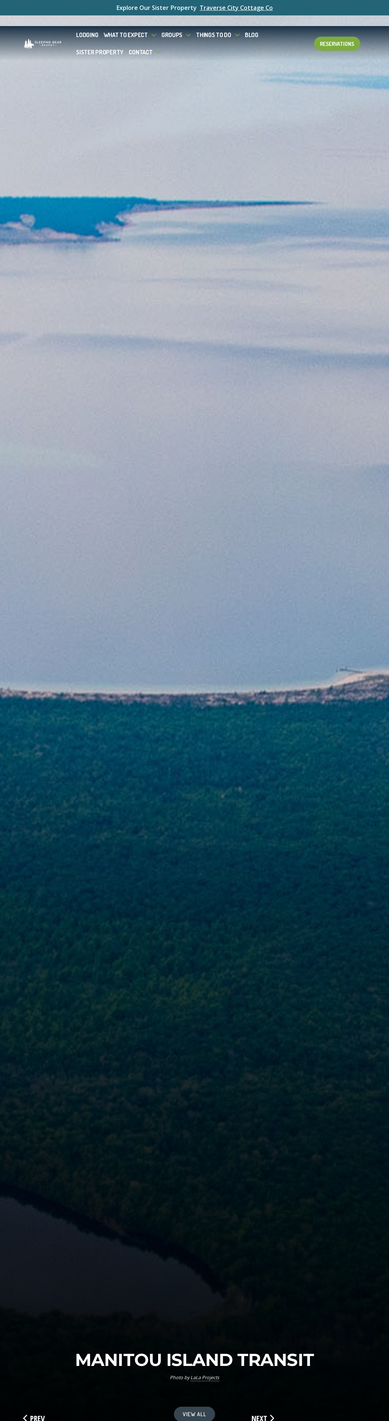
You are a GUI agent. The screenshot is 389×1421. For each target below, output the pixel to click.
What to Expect (126, 24)
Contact (140, 41)
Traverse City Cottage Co (236, 8)
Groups (171, 24)
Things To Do (213, 24)
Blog (251, 24)
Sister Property (100, 41)
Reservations (337, 33)
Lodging (87, 24)
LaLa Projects (204, 1377)
